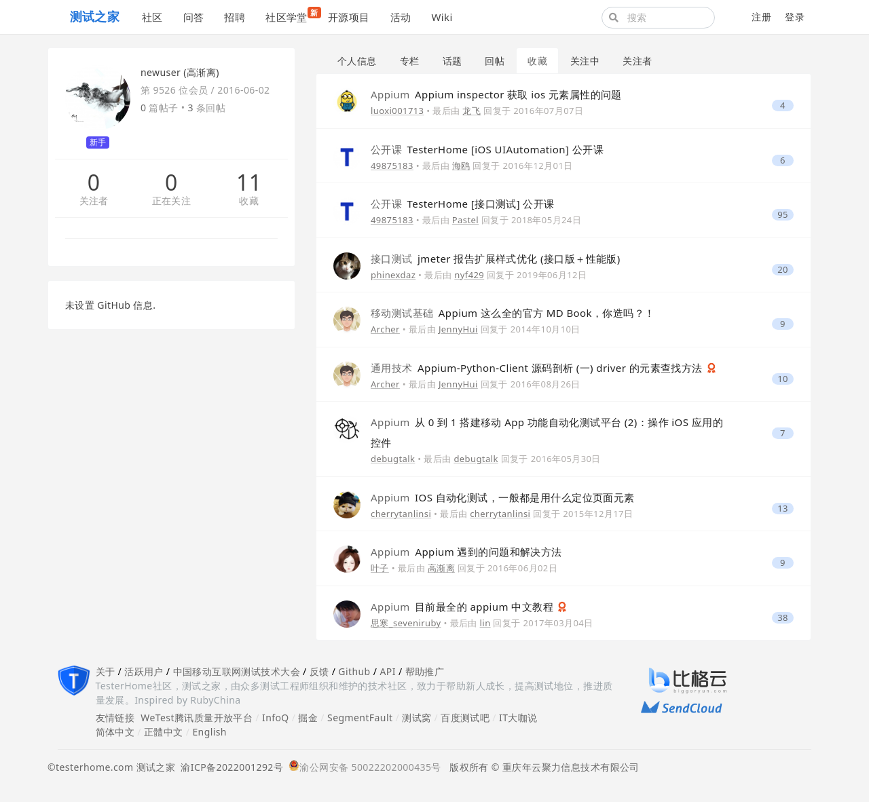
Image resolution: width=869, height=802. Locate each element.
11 (248, 182)
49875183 (392, 165)
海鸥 (461, 165)
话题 (452, 60)
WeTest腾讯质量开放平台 (197, 717)
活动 (400, 17)
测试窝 (416, 717)
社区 (152, 17)
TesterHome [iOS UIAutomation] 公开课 (487, 149)
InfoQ (275, 717)
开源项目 (349, 17)
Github (354, 671)
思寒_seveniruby (406, 623)
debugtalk (393, 459)
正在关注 (171, 201)
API (387, 671)
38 (782, 618)
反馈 (319, 671)
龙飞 (471, 110)
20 (782, 269)
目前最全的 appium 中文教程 (463, 606)
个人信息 (357, 60)
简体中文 (115, 731)
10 (782, 379)
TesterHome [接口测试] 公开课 (463, 203)
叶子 (380, 568)
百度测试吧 (465, 717)
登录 (795, 16)
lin (485, 623)
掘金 (308, 717)
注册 (761, 16)
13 (782, 508)
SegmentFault (359, 717)
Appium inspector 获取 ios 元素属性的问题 (496, 94)
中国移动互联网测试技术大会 (236, 671)
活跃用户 (144, 671)
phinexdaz (393, 275)
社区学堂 (291, 15)
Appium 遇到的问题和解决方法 (466, 551)
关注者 (94, 201)
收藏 (249, 201)
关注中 (584, 60)
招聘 (234, 17)
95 (782, 215)
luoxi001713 (397, 110)
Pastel (465, 220)
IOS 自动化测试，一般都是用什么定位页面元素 (503, 497)
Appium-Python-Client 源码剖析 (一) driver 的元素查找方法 (538, 368)
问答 (193, 17)
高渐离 (441, 568)
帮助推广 (425, 671)
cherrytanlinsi (401, 514)
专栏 (410, 60)
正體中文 (163, 731)
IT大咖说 (518, 717)
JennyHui (458, 329)
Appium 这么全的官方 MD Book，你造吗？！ (513, 313)
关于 (105, 671)
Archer (385, 329)
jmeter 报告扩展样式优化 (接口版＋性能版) (496, 258)
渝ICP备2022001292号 (229, 767)
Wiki (441, 17)
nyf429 (469, 275)
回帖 (494, 60)
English (209, 731)
